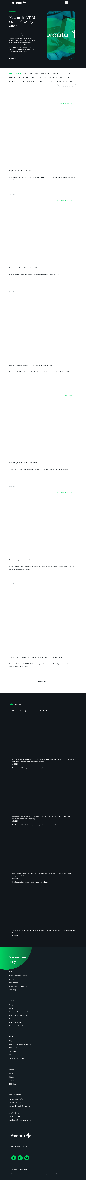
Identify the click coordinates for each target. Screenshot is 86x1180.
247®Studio (55, 1174)
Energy (11, 1019)
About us (12, 1073)
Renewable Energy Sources (17, 1022)
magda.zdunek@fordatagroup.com (20, 1120)
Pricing (11, 979)
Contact (11, 1080)
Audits (11, 1008)
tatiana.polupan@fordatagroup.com (20, 1106)
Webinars (12, 1055)
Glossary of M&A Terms (17, 1058)
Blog (10, 1041)
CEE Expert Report (15, 1048)
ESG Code (12, 1084)
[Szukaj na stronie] (67, 86)
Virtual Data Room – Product (18, 976)
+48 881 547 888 (14, 1116)
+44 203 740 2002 (15, 1102)
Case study (12, 1051)
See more (12, 59)
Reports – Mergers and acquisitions (20, 1044)
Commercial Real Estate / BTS (18, 1012)
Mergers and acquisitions (17, 1005)
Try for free (23, 1146)
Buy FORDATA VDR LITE (18, 986)
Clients (11, 1077)
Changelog (12, 989)
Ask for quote (15, 1146)
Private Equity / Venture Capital (19, 1015)
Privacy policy (23, 1169)
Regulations (14, 1169)
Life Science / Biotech (16, 1026)
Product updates (14, 983)
